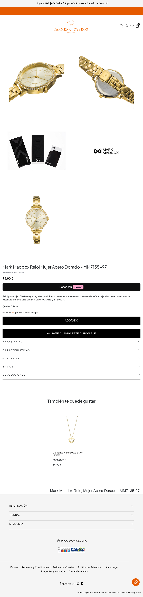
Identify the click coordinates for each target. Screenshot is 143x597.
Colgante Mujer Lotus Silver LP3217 (68, 454)
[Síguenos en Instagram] (82, 584)
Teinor (138, 592)
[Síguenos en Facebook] (78, 584)
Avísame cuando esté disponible (71, 333)
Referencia (8, 272)
